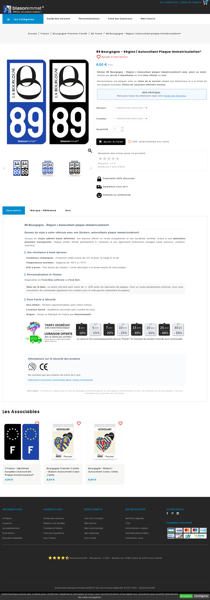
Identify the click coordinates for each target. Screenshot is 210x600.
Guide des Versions (58, 24)
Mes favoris (148, 24)
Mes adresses (91, 539)
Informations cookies (137, 534)
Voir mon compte (93, 524)
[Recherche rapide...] (95, 7)
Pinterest (174, 520)
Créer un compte (191, 16)
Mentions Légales (135, 524)
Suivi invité (90, 544)
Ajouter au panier (111, 148)
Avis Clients (49, 544)
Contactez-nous (134, 544)
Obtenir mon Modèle (54, 529)
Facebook (169, 520)
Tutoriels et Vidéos (53, 534)
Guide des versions (53, 524)
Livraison (7, 529)
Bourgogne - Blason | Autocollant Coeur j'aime (103, 476)
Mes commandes (93, 534)
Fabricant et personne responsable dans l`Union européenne (60, 386)
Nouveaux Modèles (12, 544)
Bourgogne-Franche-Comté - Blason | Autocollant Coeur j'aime (63, 478)
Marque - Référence (43, 216)
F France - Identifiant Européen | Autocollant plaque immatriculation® (19, 478)
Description (13, 216)
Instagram (179, 520)
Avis (68, 216)
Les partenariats (11, 534)
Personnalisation (89, 24)
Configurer (201, 596)
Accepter (186, 596)
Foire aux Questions (120, 24)
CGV (128, 529)
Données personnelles (137, 539)
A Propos (6, 524)
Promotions (8, 539)
